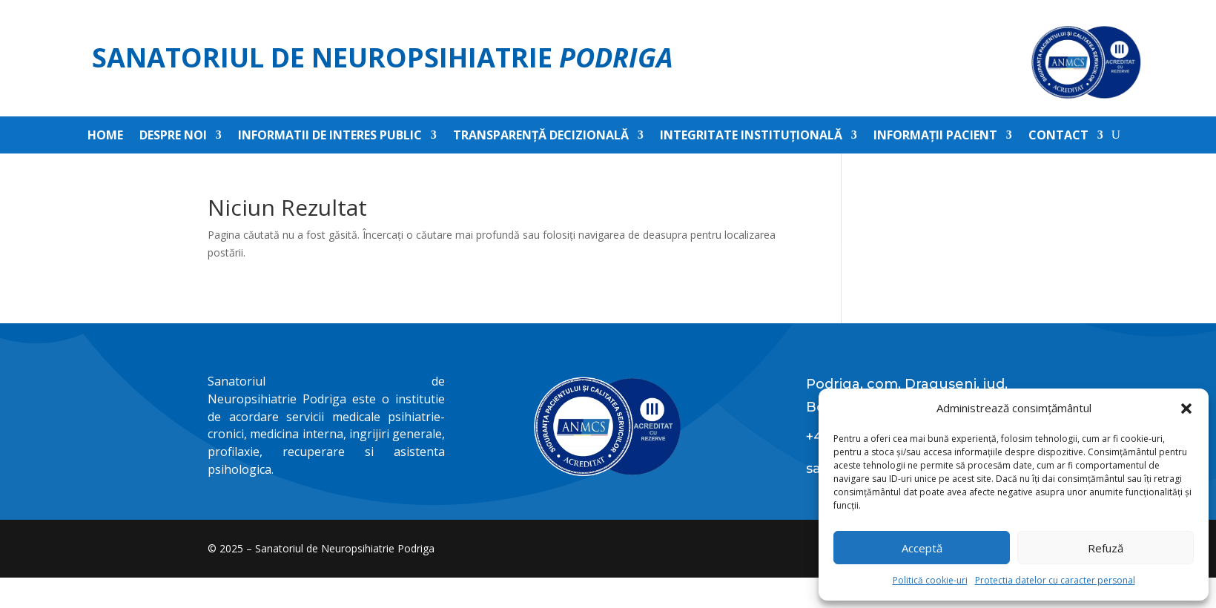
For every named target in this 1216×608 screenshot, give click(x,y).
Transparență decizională (541, 136)
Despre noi (173, 136)
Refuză (1105, 548)
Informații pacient (935, 136)
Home (105, 136)
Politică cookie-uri (930, 580)
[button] (1186, 408)
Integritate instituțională (751, 136)
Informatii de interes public (330, 136)
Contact (1058, 136)
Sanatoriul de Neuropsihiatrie (382, 57)
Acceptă (922, 548)
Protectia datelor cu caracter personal (1055, 580)
